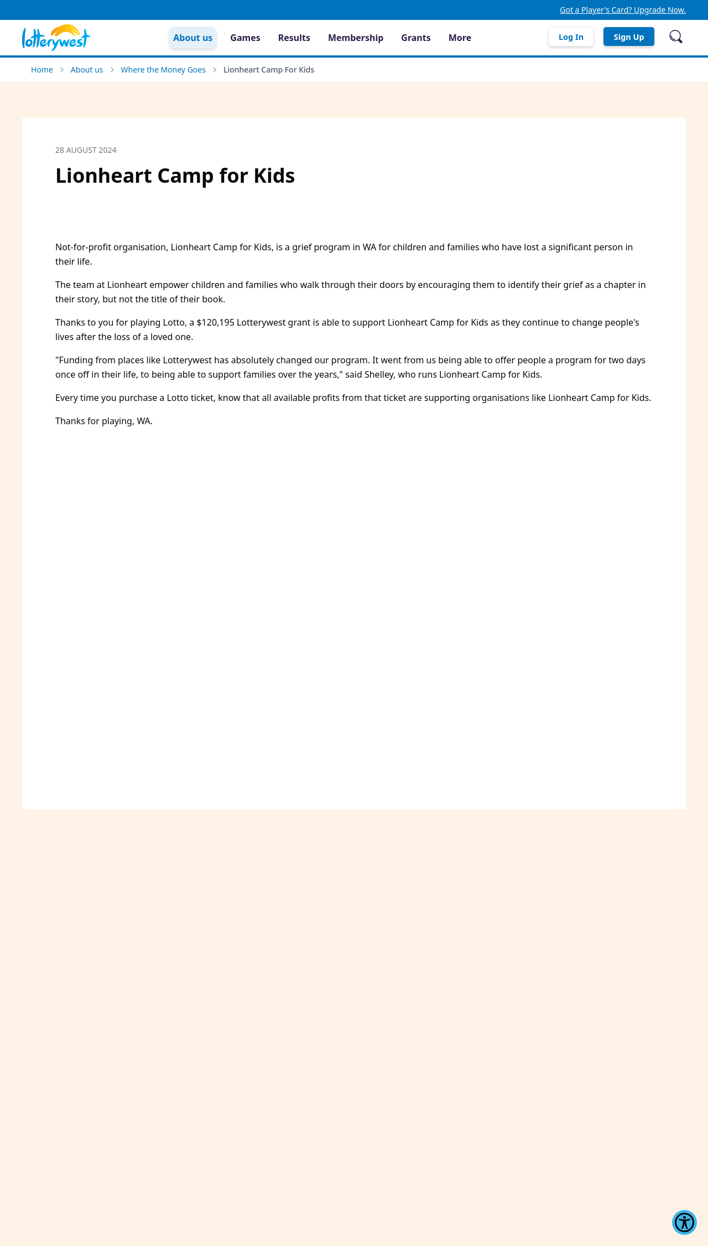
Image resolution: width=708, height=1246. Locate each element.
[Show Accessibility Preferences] (684, 1222)
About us (87, 69)
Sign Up (624, 36)
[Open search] (676, 37)
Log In (557, 36)
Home (42, 69)
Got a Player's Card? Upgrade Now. (623, 9)
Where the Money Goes (163, 69)
